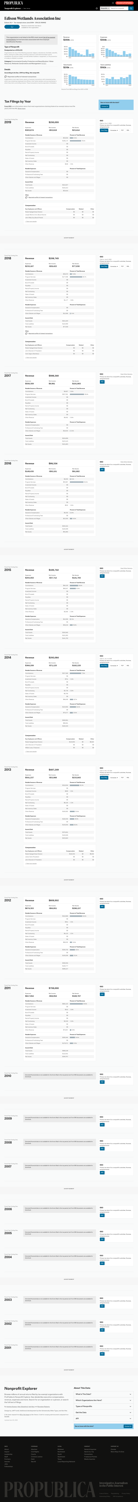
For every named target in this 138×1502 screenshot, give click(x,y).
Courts (33, 1454)
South (60, 1454)
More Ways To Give (117, 1452)
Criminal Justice (36, 1457)
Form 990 (7, 106)
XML (128, 130)
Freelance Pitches (90, 1457)
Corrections (88, 1454)
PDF (122, 130)
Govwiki (6, 1416)
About (6, 1449)
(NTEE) (43, 64)
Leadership (8, 1454)
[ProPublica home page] (50, 1489)
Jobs (6, 1464)
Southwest (61, 1457)
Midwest (61, 1449)
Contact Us (104, 106)
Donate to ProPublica (124, 3)
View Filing (104, 130)
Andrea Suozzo (12, 1407)
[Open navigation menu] (113, 3)
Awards (7, 1462)
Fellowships (8, 1466)
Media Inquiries (89, 1459)
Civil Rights (35, 1452)
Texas (60, 1459)
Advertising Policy (104, 1496)
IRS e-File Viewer (25, 1414)
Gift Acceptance (118, 1496)
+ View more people (31, 221)
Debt (33, 1459)
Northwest (61, 1452)
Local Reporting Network (66, 1462)
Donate (113, 1449)
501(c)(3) (19, 50)
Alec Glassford (22, 1407)
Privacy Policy (126, 1493)
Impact (6, 1452)
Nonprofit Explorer (12, 8)
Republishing (115, 1493)
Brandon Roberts (44, 1407)
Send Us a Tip (89, 1452)
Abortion (34, 1449)
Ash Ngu (31, 1407)
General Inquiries (90, 1449)
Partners (7, 1459)
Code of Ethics (103, 1493)
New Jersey (26, 8)
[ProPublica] (13, 3)
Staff (6, 1457)
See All (33, 1462)
